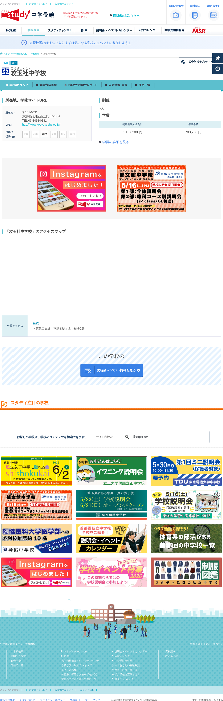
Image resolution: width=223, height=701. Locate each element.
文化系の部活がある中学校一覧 (79, 679)
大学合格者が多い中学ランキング (80, 660)
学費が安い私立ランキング (76, 665)
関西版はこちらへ (126, 15)
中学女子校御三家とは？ (126, 674)
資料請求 (170, 651)
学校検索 (35, 54)
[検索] (164, 437)
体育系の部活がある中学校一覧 (79, 674)
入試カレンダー (123, 656)
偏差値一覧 (17, 665)
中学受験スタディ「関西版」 (206, 644)
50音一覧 (16, 660)
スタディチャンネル (75, 651)
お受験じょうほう (38, 4)
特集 (66, 656)
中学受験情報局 (123, 660)
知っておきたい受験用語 (126, 665)
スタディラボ (87, 690)
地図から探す (18, 656)
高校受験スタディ (63, 4)
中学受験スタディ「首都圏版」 (20, 644)
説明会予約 (171, 656)
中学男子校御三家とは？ (126, 670)
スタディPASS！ (124, 679)
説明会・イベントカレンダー (131, 651)
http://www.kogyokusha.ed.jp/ (41, 124)
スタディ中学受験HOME (15, 54)
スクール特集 (69, 670)
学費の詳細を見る (115, 142)
